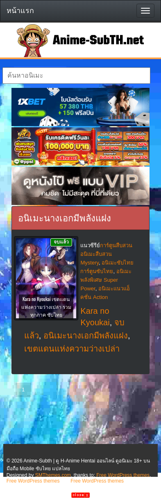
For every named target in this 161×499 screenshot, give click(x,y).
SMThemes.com (53, 475)
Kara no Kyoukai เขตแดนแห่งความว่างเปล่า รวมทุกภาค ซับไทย (46, 306)
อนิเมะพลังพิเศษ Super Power (105, 280)
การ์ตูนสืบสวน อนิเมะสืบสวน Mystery (106, 254)
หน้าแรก (20, 11)
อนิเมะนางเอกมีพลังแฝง (85, 335)
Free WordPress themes (123, 475)
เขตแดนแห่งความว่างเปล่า (72, 348)
